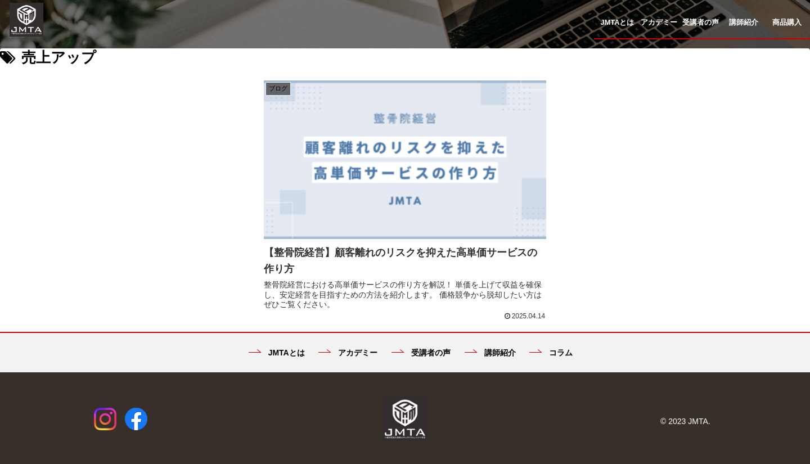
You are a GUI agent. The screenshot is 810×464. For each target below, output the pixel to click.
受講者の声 (421, 339)
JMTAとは (277, 339)
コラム (551, 339)
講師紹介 (490, 339)
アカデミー (347, 339)
